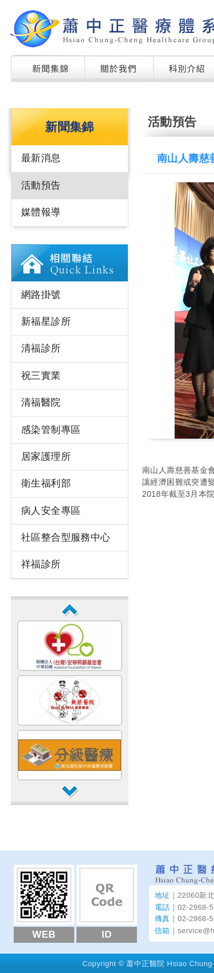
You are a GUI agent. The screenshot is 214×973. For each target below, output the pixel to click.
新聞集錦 (48, 68)
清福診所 (41, 348)
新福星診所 (46, 321)
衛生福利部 (46, 483)
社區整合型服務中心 (66, 537)
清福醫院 (41, 402)
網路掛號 (41, 294)
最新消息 (41, 158)
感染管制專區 (50, 429)
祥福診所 (41, 564)
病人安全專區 (50, 510)
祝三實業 (41, 375)
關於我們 (119, 68)
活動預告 (41, 185)
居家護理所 (46, 456)
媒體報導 (41, 212)
